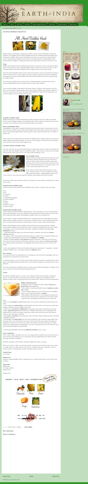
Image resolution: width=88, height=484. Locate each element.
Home (31, 476)
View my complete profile (76, 104)
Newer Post (6, 476)
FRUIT (12, 24)
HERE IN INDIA (62, 24)
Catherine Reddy (12, 427)
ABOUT (5, 24)
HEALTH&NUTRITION (39, 24)
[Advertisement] (73, 37)
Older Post (55, 476)
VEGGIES (19, 24)
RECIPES (27, 24)
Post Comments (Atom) (14, 479)
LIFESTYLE (52, 24)
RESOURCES (73, 24)
